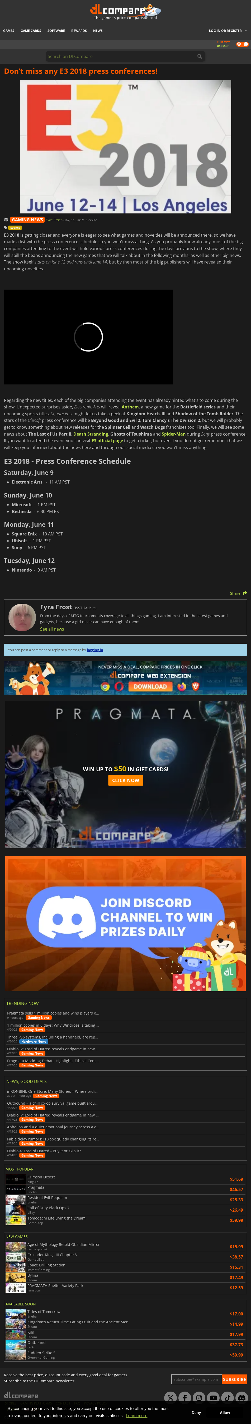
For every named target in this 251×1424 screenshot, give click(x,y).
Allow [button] (225, 1413)
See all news (52, 629)
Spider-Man (174, 434)
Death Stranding (90, 434)
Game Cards (31, 30)
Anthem (130, 407)
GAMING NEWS (27, 220)
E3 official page (107, 440)
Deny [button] (196, 1413)
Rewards (79, 30)
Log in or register (225, 30)
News (98, 30)
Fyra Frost (54, 219)
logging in (95, 649)
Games (8, 30)
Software (56, 30)
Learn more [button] (137, 1415)
